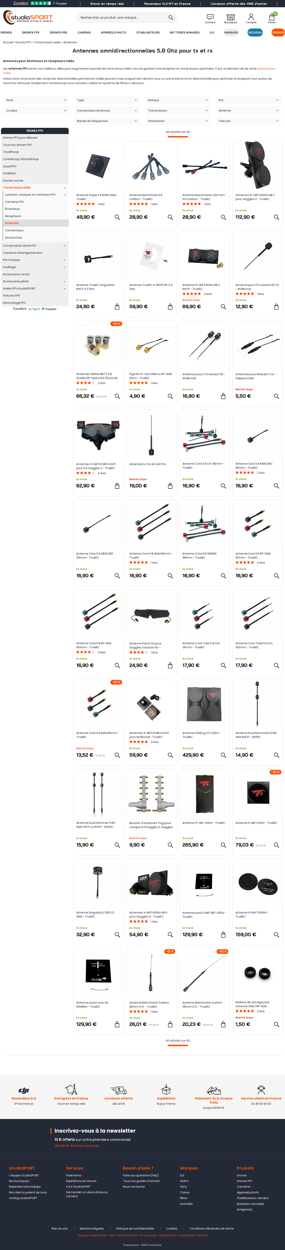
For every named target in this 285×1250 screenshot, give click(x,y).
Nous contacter (134, 1187)
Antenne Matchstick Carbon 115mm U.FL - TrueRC (202, 1005)
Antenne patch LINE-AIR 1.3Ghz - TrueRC (204, 915)
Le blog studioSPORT (23, 1198)
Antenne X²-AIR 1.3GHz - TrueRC (203, 823)
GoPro (184, 1181)
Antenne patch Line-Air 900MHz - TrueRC (92, 1005)
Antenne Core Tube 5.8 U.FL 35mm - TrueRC (201, 645)
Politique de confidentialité (135, 1229)
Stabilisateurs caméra (253, 1198)
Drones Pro (58, 32)
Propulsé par (131, 1245)
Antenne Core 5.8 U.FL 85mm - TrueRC (203, 466)
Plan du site (59, 1229)
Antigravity (244, 1209)
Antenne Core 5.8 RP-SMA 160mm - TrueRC (93, 645)
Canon (185, 1192)
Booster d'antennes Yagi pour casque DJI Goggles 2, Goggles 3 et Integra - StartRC (151, 825)
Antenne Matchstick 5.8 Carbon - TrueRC (145, 197)
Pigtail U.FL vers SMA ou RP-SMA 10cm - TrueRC (150, 376)
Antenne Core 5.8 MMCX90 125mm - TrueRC (94, 556)
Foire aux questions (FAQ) (141, 1175)
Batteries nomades (184, 32)
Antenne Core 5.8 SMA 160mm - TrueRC (151, 556)
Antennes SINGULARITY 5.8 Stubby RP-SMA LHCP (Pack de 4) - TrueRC (97, 376)
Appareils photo (113, 32)
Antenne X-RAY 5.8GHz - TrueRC (252, 915)
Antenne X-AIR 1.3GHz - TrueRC (256, 823)
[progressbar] (178, 136)
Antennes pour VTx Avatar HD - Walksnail (203, 376)
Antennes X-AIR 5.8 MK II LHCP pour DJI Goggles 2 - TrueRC (96, 466)
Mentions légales (92, 1229)
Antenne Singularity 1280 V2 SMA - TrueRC (95, 915)
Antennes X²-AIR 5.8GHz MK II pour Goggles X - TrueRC (255, 197)
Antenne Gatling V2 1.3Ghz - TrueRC (201, 735)
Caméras (84, 32)
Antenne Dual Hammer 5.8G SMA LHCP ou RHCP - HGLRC (95, 825)
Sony (183, 1187)
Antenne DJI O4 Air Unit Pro (147, 464)
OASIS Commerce (151, 1245)
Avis (101, 204)
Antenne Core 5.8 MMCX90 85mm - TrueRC (254, 466)
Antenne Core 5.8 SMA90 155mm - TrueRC (199, 556)
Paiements (74, 1175)
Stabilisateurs (148, 32)
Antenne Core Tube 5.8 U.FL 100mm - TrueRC (254, 645)
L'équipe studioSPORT (24, 1175)
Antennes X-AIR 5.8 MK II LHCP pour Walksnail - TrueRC (149, 735)
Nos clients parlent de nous (28, 1192)
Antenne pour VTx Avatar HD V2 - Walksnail (257, 287)
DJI (212, 32)
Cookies (171, 1229)
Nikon (183, 1198)
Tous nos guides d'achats (141, 1181)
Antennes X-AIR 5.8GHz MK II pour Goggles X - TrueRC (148, 915)
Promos (278, 32)
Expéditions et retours (81, 1181)
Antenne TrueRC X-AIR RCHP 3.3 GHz (150, 287)
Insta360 (186, 1204)
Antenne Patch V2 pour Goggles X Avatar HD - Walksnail (145, 645)
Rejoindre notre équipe (25, 1187)
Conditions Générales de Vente (212, 1229)
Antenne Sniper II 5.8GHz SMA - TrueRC (97, 197)
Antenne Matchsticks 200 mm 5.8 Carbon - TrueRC (203, 197)
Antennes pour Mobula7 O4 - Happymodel (256, 376)
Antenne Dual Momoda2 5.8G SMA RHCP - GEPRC (256, 735)
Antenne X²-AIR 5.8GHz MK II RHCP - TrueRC (201, 287)
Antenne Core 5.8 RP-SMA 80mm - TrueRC (253, 556)
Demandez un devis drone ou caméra (87, 1194)
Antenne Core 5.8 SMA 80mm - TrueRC (97, 735)
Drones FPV (30, 32)
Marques (231, 32)
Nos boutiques (19, 1181)
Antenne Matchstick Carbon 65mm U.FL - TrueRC (149, 1005)
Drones (6, 32)
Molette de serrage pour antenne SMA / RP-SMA (253, 1004)
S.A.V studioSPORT (78, 1187)
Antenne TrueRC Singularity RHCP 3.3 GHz (95, 287)
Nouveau (255, 32)
